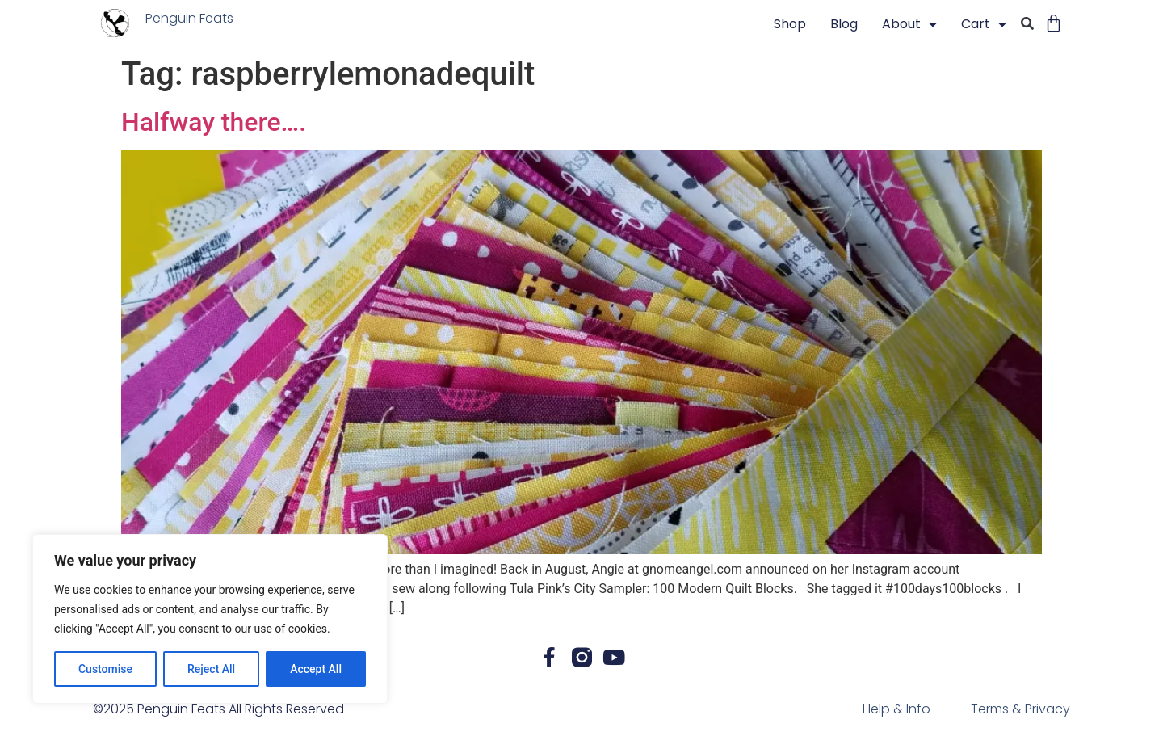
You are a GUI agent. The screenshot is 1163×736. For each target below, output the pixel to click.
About (909, 24)
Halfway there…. (213, 122)
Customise (105, 668)
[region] (210, 619)
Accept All (316, 668)
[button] (1027, 24)
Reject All (211, 668)
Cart (983, 24)
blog (844, 24)
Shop (790, 24)
